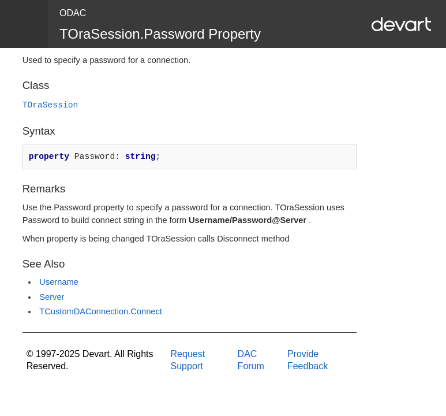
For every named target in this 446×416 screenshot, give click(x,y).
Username (58, 282)
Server (51, 297)
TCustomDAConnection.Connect (100, 311)
